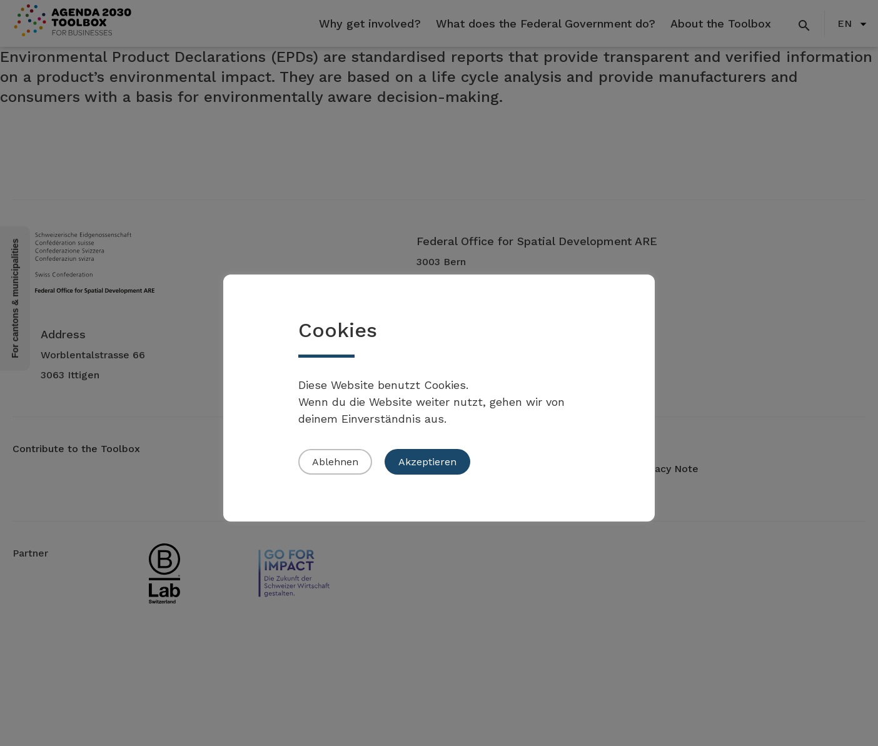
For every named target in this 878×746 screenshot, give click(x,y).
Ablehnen (335, 462)
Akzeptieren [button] (427, 462)
